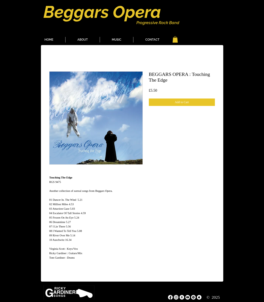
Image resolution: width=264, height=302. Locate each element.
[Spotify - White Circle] (193, 297)
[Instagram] (176, 297)
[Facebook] (170, 297)
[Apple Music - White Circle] (199, 297)
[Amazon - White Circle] (182, 297)
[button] (175, 39)
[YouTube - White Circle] (187, 297)
